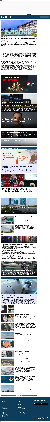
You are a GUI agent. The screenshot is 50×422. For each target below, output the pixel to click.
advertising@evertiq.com (6, 405)
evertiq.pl (44, 14)
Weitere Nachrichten (19, 395)
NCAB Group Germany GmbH (15, 148)
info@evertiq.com (5, 408)
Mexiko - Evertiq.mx (21, 408)
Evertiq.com (20, 405)
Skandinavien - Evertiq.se (22, 413)
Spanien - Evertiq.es (21, 411)
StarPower (12, 277)
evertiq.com (25, 14)
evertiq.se (47, 14)
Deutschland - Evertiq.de (22, 410)
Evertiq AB (6, 17)
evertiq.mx (40, 14)
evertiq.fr (36, 14)
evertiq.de (29, 14)
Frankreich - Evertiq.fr (21, 414)
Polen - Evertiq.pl (21, 412)
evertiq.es (32, 14)
